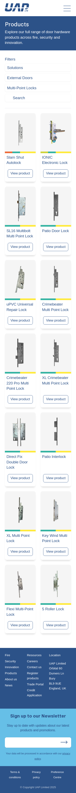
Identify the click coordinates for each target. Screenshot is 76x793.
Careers (32, 661)
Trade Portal (35, 684)
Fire (7, 655)
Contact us (34, 667)
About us (11, 679)
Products (11, 673)
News (9, 685)
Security (10, 661)
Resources (34, 655)
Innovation (12, 667)
